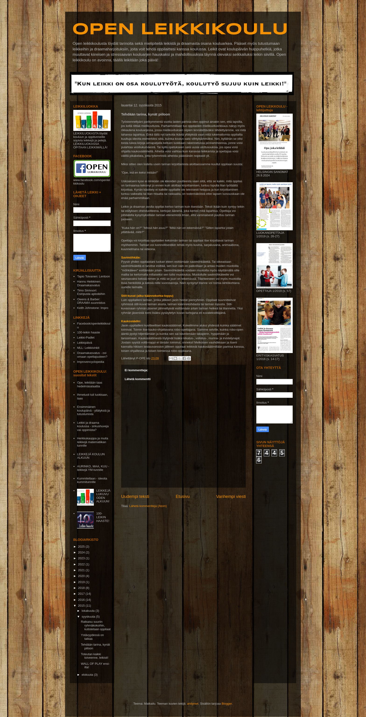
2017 (82, 593)
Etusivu (183, 496)
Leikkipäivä (84, 342)
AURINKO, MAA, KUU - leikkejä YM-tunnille (93, 468)
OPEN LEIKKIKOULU (180, 30)
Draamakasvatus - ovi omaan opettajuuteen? (92, 354)
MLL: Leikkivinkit (88, 348)
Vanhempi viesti (231, 496)
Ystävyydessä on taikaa (92, 636)
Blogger (227, 703)
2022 (82, 564)
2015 (82, 605)
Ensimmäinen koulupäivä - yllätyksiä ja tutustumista (93, 410)
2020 (82, 576)
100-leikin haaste (88, 332)
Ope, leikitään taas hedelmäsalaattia (89, 384)
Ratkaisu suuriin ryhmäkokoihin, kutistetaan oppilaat (95, 625)
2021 (82, 570)
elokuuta (88, 674)
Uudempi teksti (135, 496)
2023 (82, 558)
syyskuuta (89, 616)
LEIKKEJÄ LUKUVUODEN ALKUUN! (103, 496)
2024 (82, 552)
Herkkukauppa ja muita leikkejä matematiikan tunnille (92, 442)
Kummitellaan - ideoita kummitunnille (92, 480)
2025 (82, 546)
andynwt (192, 703)
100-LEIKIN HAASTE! (102, 517)
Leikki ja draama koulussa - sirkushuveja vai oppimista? (93, 426)
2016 (82, 600)
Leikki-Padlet (85, 337)
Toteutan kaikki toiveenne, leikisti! (94, 656)
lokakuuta (88, 610)
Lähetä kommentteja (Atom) (148, 506)
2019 (82, 582)
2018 (82, 588)
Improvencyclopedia (90, 362)
